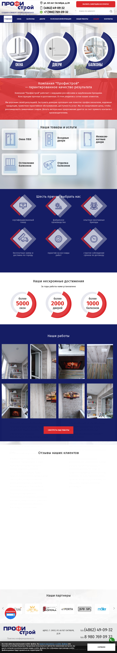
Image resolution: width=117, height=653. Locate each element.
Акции (96, 19)
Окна (19, 19)
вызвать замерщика (96, 4)
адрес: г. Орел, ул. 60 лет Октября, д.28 (58, 632)
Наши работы (82, 19)
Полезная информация (60, 19)
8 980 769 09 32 (98, 636)
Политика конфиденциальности (20, 638)
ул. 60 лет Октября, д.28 (57, 3)
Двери (42, 19)
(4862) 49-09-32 (54, 8)
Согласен (101, 647)
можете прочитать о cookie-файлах (54, 644)
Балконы (31, 19)
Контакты (108, 19)
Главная (8, 19)
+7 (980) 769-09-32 (56, 12)
